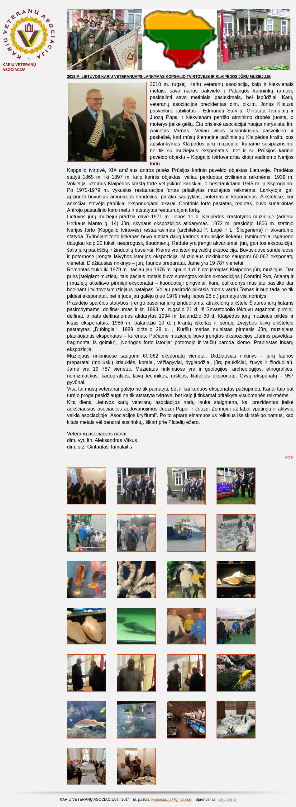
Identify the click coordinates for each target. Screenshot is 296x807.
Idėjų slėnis (226, 799)
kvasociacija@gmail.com (172, 799)
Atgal (289, 457)
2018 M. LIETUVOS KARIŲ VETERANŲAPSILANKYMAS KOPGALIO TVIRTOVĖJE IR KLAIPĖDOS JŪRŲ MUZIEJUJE (169, 76)
